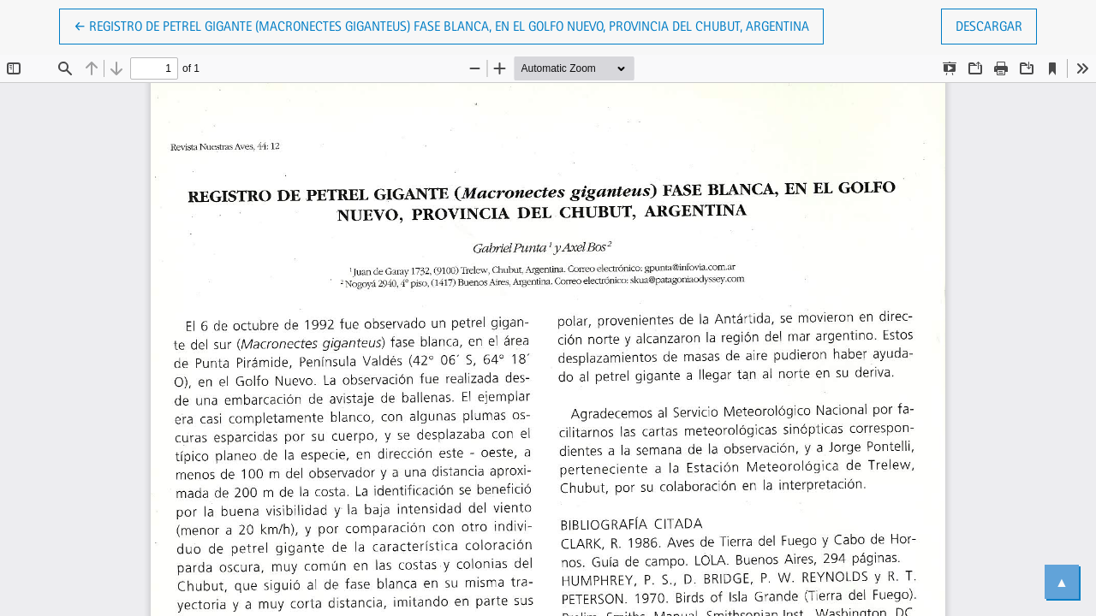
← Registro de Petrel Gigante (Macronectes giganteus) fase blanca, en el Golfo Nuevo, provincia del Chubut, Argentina (441, 24)
